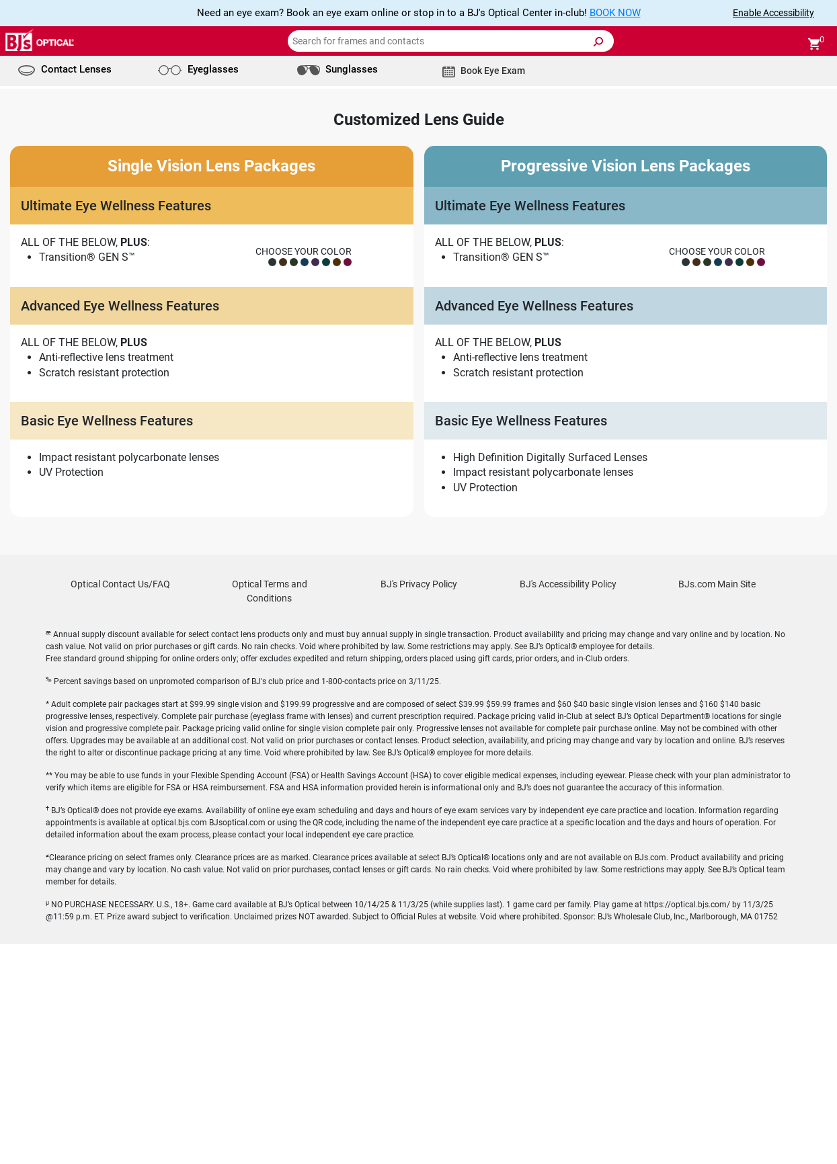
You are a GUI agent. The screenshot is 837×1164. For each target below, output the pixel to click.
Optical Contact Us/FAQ (120, 803)
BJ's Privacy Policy (419, 803)
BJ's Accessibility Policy (568, 803)
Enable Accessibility (773, 12)
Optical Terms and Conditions (269, 810)
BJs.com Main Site (717, 803)
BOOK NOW (615, 13)
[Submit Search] (597, 41)
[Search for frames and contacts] (451, 41)
